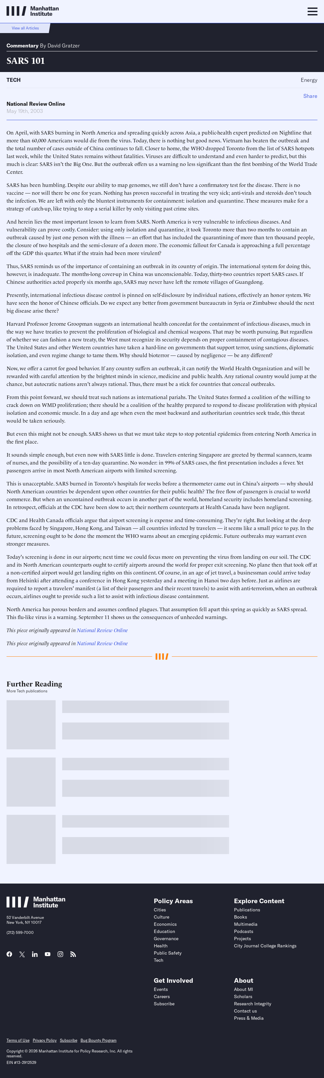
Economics (165, 924)
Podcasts (243, 931)
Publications (247, 910)
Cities (160, 910)
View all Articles (25, 28)
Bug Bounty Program (99, 1040)
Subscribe (164, 1004)
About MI (243, 989)
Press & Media (249, 1018)
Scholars (243, 996)
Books (240, 917)
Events (161, 989)
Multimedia (246, 924)
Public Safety (168, 953)
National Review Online (36, 104)
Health (161, 946)
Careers (162, 996)
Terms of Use (18, 1040)
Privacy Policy (45, 1040)
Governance (166, 938)
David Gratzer (63, 45)
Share (310, 96)
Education (164, 931)
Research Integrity (252, 1004)
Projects (242, 938)
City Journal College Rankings (265, 946)
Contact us (245, 1011)
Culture (161, 917)
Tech (14, 80)
